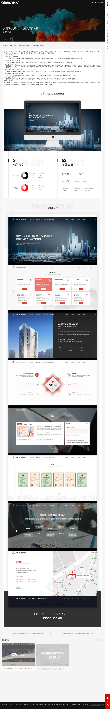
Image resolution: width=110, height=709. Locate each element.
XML (67, 704)
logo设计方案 (27, 704)
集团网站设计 (7, 32)
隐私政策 (18, 704)
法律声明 (11, 704)
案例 (15, 45)
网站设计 (20, 45)
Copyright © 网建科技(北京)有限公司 (43, 704)
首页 (11, 45)
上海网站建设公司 (75, 704)
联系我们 (4, 704)
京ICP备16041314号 (59, 704)
